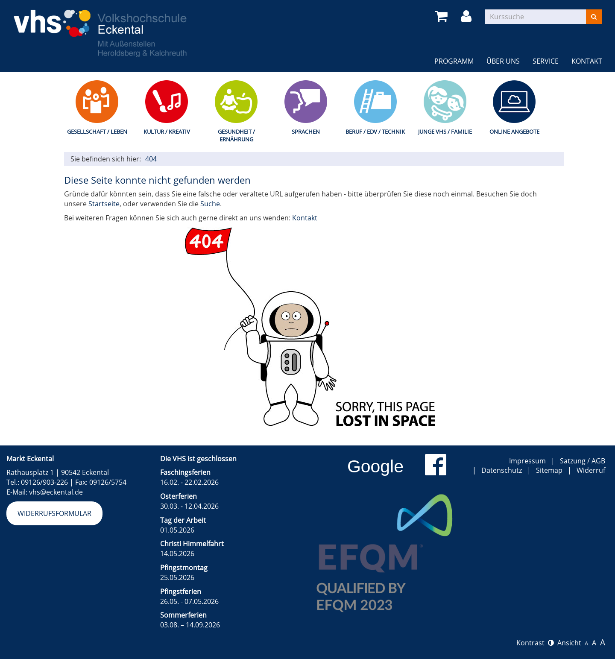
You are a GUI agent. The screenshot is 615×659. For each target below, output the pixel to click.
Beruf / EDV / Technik (375, 131)
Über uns (503, 61)
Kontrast (535, 642)
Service (546, 61)
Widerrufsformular (54, 513)
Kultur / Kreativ (167, 131)
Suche (210, 203)
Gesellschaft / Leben (97, 131)
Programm (454, 61)
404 (151, 159)
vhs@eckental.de (56, 492)
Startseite (104, 203)
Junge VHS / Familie (445, 131)
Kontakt (586, 61)
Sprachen (306, 131)
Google (375, 466)
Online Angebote (514, 131)
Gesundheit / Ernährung (236, 136)
